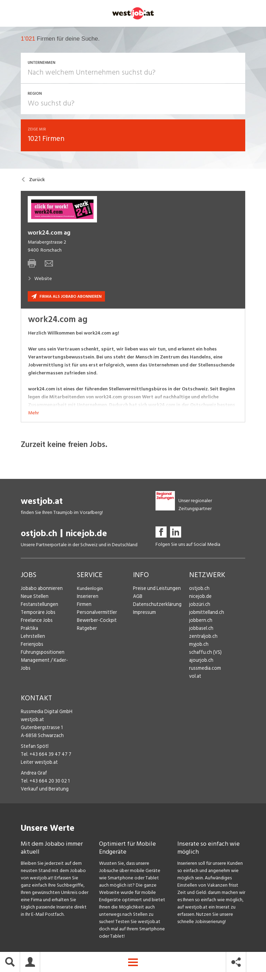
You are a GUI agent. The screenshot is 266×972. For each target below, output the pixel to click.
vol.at (195, 677)
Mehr (33, 414)
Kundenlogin (90, 589)
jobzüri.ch (199, 605)
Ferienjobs (31, 645)
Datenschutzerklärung (155, 605)
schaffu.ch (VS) (204, 653)
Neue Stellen (34, 597)
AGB (137, 597)
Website (40, 280)
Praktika (29, 629)
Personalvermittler (96, 613)
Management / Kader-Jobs (48, 661)
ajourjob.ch (200, 661)
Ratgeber (87, 629)
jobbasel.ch (200, 629)
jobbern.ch (200, 621)
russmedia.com (204, 669)
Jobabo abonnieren (41, 589)
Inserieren (87, 597)
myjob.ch (198, 645)
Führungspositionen (41, 653)
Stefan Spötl (34, 747)
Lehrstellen (32, 637)
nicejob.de (86, 534)
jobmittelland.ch (206, 613)
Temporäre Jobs (37, 613)
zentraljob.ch (202, 637)
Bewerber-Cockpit (96, 621)
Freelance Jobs (36, 621)
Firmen (84, 605)
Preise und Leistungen (155, 589)
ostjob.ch (39, 534)
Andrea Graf (33, 774)
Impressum (143, 613)
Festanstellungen (38, 605)
